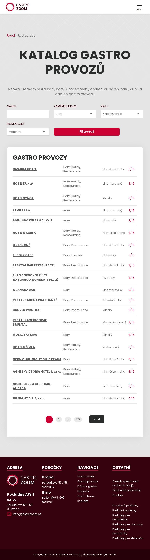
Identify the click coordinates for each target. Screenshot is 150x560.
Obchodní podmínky (126, 490)
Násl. (97, 419)
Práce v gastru (87, 486)
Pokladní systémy (124, 510)
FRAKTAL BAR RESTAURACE (33, 265)
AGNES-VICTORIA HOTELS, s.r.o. (37, 371)
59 (78, 419)
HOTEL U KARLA (24, 233)
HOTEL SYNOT (23, 198)
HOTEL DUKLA (23, 184)
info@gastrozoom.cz (27, 514)
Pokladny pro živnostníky (121, 531)
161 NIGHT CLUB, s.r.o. (29, 398)
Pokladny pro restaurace (121, 517)
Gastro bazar (86, 496)
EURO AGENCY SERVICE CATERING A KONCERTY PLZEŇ (35, 277)
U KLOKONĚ (21, 245)
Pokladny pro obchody (127, 524)
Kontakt (82, 501)
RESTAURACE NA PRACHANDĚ (35, 300)
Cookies (117, 495)
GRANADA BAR (24, 290)
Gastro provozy (87, 481)
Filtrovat (86, 131)
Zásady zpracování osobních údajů (125, 483)
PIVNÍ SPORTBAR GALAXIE (32, 220)
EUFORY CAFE (23, 255)
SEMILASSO (21, 210)
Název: (12, 106)
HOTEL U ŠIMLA (24, 347)
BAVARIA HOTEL (25, 169)
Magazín (83, 491)
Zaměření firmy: (65, 106)
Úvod (11, 35)
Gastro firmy (86, 476)
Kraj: (104, 106)
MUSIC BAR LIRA (25, 335)
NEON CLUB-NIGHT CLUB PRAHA (37, 359)
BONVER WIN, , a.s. (26, 310)
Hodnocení (15, 124)
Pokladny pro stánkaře (127, 538)
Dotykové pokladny (125, 505)
